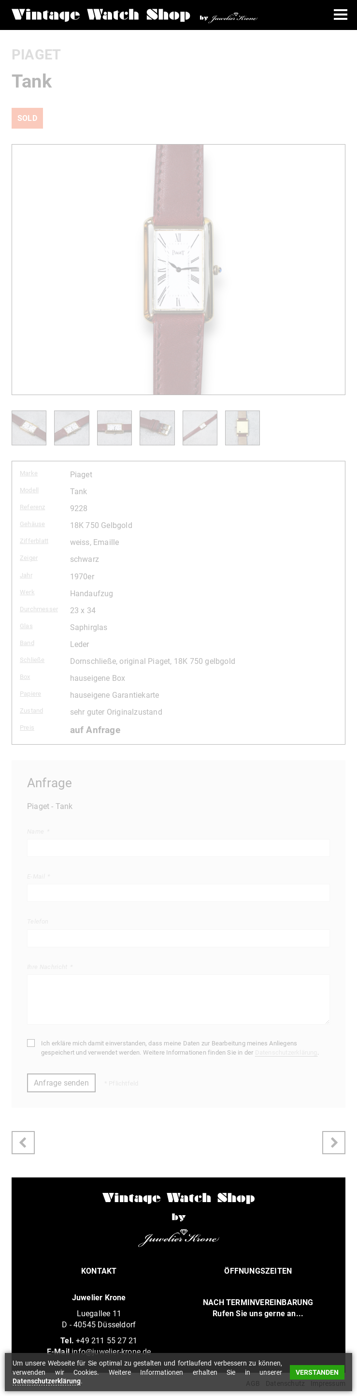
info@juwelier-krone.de (111, 1351)
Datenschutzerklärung (286, 1052)
